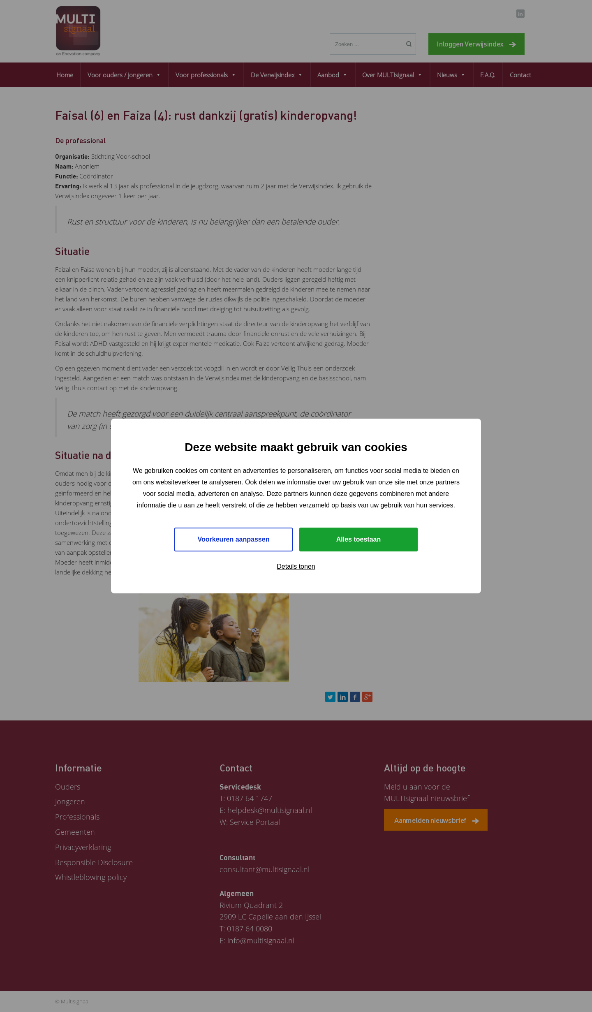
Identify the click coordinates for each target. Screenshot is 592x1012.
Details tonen (296, 566)
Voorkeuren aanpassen (234, 539)
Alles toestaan (358, 539)
